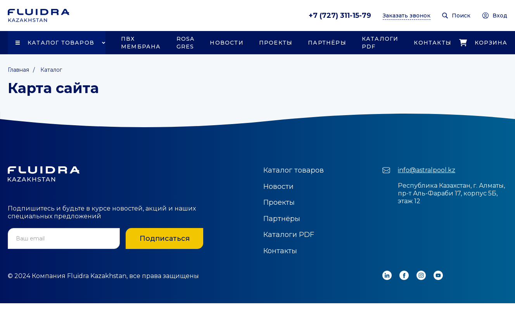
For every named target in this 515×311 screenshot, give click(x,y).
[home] (38, 15)
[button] (56, 42)
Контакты (432, 42)
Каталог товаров (61, 42)
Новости (226, 42)
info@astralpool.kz (426, 170)
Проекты (275, 42)
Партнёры (327, 42)
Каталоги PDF (380, 42)
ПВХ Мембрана (141, 42)
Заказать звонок (406, 15)
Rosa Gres (185, 42)
